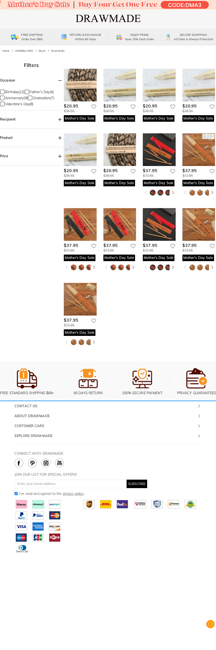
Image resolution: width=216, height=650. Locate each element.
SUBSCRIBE (137, 484)
